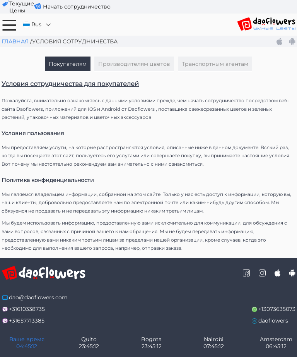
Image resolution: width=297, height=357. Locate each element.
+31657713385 (26, 320)
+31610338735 (27, 309)
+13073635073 (276, 309)
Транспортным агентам (215, 63)
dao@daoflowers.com (38, 297)
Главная (15, 41)
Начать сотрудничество (77, 6)
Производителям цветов (134, 63)
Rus (37, 24)
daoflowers (273, 320)
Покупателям (68, 63)
